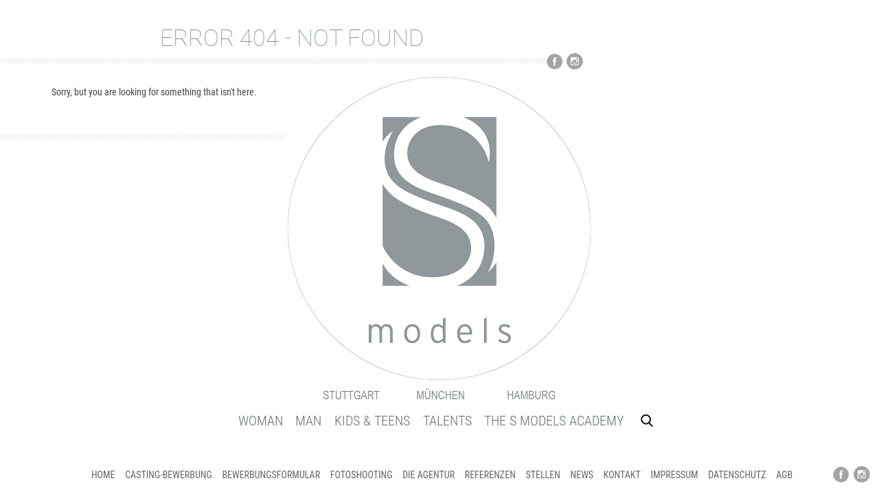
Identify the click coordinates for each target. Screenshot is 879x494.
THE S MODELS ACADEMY (554, 420)
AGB (784, 474)
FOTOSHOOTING (361, 474)
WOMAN (260, 420)
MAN (308, 420)
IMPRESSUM (674, 474)
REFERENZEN (490, 474)
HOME (103, 474)
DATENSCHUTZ (737, 474)
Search (647, 420)
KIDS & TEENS (372, 420)
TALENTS (447, 420)
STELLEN (542, 474)
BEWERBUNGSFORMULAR (271, 474)
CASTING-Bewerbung (168, 474)
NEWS (582, 474)
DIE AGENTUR (428, 474)
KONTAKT (622, 474)
